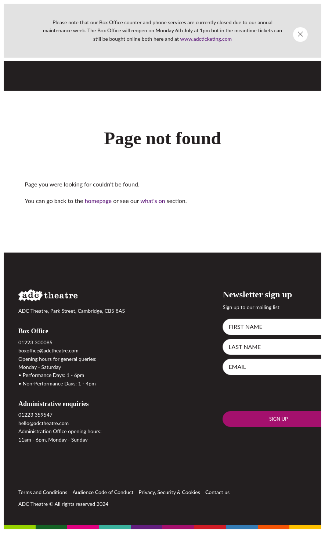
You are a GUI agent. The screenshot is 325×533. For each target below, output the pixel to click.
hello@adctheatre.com (43, 423)
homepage (98, 200)
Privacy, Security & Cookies (169, 492)
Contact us (217, 492)
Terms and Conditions (42, 492)
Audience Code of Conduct (103, 492)
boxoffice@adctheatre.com (48, 350)
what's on (152, 200)
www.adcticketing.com (206, 39)
